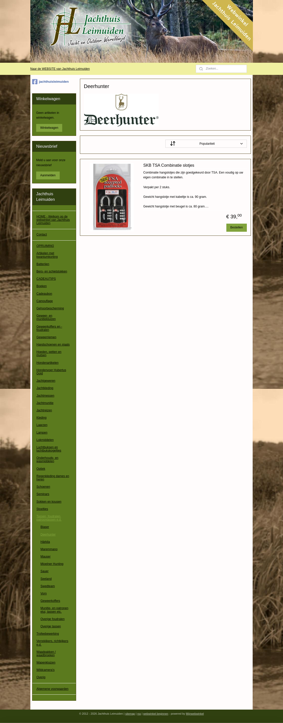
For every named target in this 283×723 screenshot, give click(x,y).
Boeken (41, 286)
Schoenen (43, 486)
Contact (41, 234)
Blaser (44, 527)
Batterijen (42, 264)
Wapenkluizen (45, 662)
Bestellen (236, 227)
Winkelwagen (49, 128)
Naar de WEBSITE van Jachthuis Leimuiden (60, 69)
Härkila (45, 542)
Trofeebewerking (47, 633)
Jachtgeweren (45, 380)
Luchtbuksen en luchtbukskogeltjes (48, 448)
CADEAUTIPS (46, 279)
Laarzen (41, 425)
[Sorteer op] (206, 143)
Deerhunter (48, 534)
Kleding (41, 417)
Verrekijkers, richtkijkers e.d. (52, 642)
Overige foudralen (52, 619)
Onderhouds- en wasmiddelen (47, 459)
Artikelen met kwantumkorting (47, 254)
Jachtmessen (45, 395)
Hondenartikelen (47, 363)
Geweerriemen (46, 337)
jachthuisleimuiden (50, 82)
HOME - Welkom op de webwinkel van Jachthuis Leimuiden (53, 220)
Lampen (41, 432)
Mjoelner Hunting (51, 564)
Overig (40, 677)
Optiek (40, 469)
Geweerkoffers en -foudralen (49, 328)
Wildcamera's (45, 670)
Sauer (44, 571)
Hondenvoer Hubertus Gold (51, 371)
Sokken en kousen (48, 501)
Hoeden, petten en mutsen (48, 353)
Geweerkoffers (50, 601)
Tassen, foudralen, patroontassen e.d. (48, 518)
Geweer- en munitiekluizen (46, 317)
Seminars (42, 494)
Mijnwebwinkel (195, 713)
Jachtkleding (44, 388)
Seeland (46, 579)
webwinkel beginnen (155, 713)
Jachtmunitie (44, 403)
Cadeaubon (44, 293)
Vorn (43, 593)
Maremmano (48, 549)
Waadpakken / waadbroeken (46, 653)
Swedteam (47, 586)
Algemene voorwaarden (52, 689)
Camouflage (44, 301)
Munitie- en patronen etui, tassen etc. (54, 609)
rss (139, 713)
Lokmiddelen (45, 440)
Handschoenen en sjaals (53, 344)
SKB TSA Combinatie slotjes (168, 165)
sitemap (130, 713)
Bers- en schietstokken (51, 271)
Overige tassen (50, 626)
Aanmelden (48, 175)
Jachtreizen (44, 410)
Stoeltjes (42, 509)
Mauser (45, 556)
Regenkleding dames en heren (52, 477)
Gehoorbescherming (50, 308)
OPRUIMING (45, 246)
